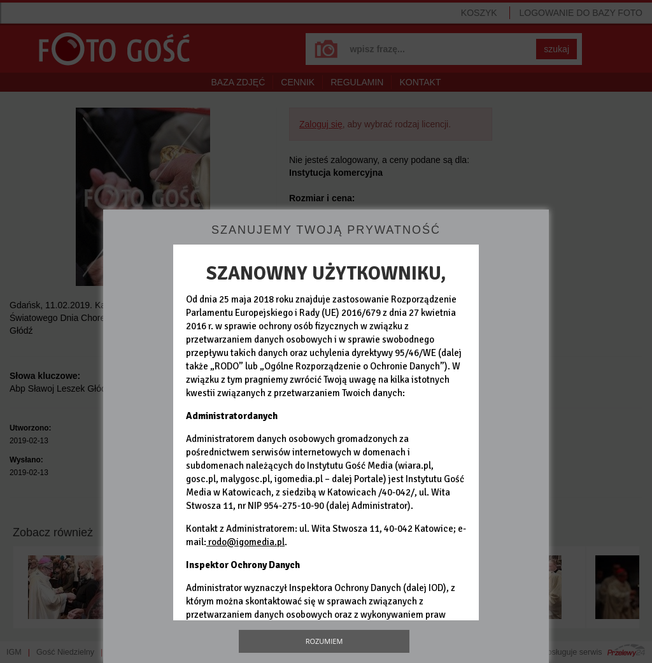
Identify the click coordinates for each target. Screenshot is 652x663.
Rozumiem (324, 641)
